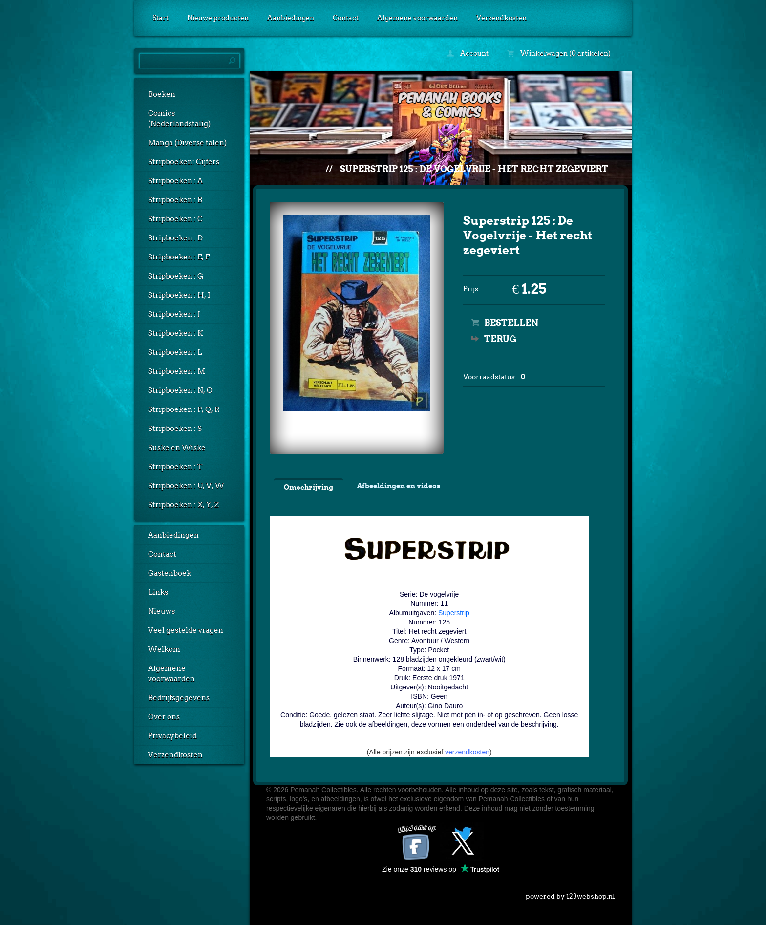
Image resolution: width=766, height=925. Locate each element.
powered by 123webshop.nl (570, 894)
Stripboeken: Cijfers (183, 161)
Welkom (164, 649)
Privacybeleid (172, 735)
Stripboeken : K (175, 333)
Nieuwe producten (218, 18)
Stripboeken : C (175, 219)
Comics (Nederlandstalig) (179, 118)
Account (468, 53)
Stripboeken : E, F (179, 257)
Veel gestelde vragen (185, 630)
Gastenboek (169, 573)
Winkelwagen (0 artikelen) (559, 53)
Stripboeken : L (175, 352)
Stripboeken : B (175, 199)
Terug (500, 339)
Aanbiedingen (290, 18)
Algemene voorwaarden (417, 18)
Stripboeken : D (175, 238)
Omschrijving (308, 487)
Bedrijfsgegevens (179, 697)
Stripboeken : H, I (179, 295)
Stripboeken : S (175, 428)
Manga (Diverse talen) (187, 142)
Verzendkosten (501, 18)
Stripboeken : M (176, 371)
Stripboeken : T (175, 466)
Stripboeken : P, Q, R (184, 409)
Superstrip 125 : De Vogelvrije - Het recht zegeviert (474, 169)
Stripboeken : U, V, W (186, 485)
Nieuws (161, 611)
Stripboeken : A (175, 180)
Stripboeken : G (175, 276)
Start (160, 18)
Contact (346, 18)
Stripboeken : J (174, 314)
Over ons (164, 716)
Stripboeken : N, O (180, 390)
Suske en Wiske (177, 447)
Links (158, 592)
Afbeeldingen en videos (399, 486)
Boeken (161, 94)
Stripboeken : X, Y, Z (183, 504)
